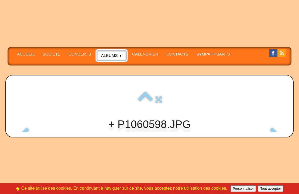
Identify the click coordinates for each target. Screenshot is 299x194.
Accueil (26, 54)
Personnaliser (243, 188)
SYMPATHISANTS (213, 54)
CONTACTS (177, 54)
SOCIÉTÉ (51, 54)
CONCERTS (79, 54)
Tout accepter (270, 188)
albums (111, 55)
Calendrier (145, 54)
